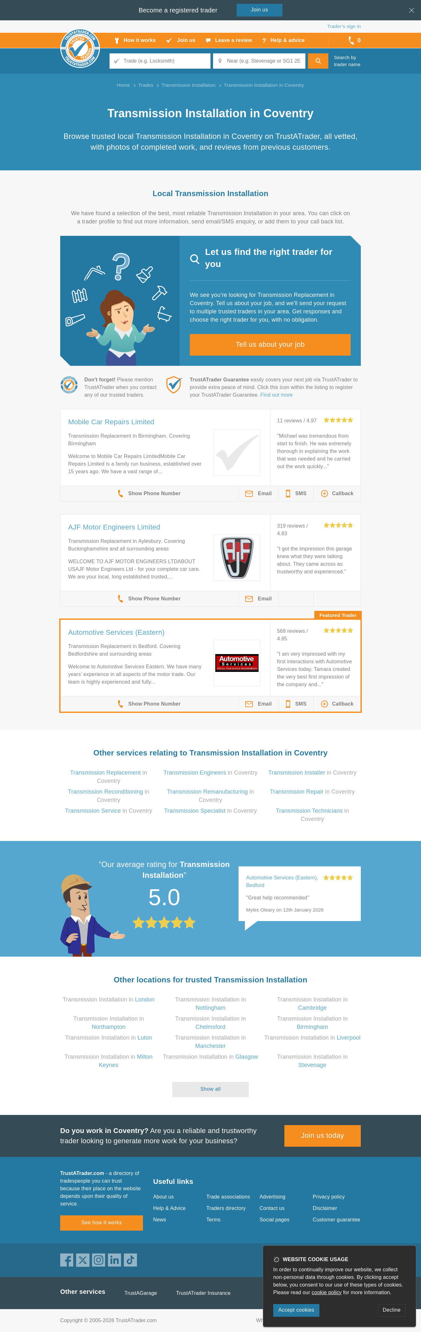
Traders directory (226, 1208)
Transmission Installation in (109, 999)
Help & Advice (169, 1208)
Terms (213, 1219)
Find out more (276, 395)
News (159, 1219)
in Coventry (210, 772)
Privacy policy (329, 1196)
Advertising (272, 1196)
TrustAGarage (141, 1293)
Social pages (274, 1219)
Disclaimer (325, 1208)
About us (163, 1196)
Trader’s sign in (344, 26)
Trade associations (228, 1196)
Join (259, 9)
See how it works (101, 1222)
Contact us (272, 1208)
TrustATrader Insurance (203, 1293)
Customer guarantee (336, 1219)
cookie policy (327, 1292)
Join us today (322, 1135)
